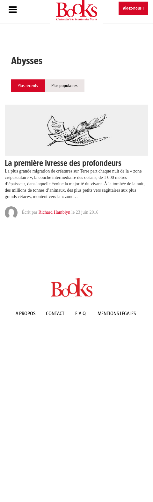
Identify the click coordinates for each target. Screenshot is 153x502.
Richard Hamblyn (54, 212)
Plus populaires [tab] (64, 85)
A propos (25, 313)
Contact (55, 313)
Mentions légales (117, 313)
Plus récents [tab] (28, 85)
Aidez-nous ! (133, 8)
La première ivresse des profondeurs (63, 163)
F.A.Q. (81, 313)
